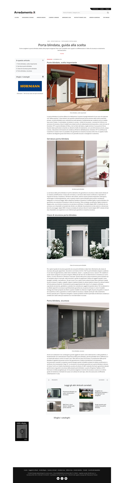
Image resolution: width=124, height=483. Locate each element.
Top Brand (106, 17)
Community (95, 9)
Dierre (62, 53)
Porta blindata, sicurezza (24, 71)
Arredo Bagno (41, 17)
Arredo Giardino (94, 17)
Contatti (85, 470)
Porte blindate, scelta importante (27, 64)
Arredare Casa (66, 17)
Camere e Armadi (54, 17)
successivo (103, 380)
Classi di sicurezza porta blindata (27, 68)
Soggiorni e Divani (28, 17)
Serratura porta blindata (24, 66)
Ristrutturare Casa (80, 17)
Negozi (107, 9)
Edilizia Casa (69, 470)
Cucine (17, 17)
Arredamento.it (38, 12)
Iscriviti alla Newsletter (94, 470)
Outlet (102, 9)
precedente (52, 380)
